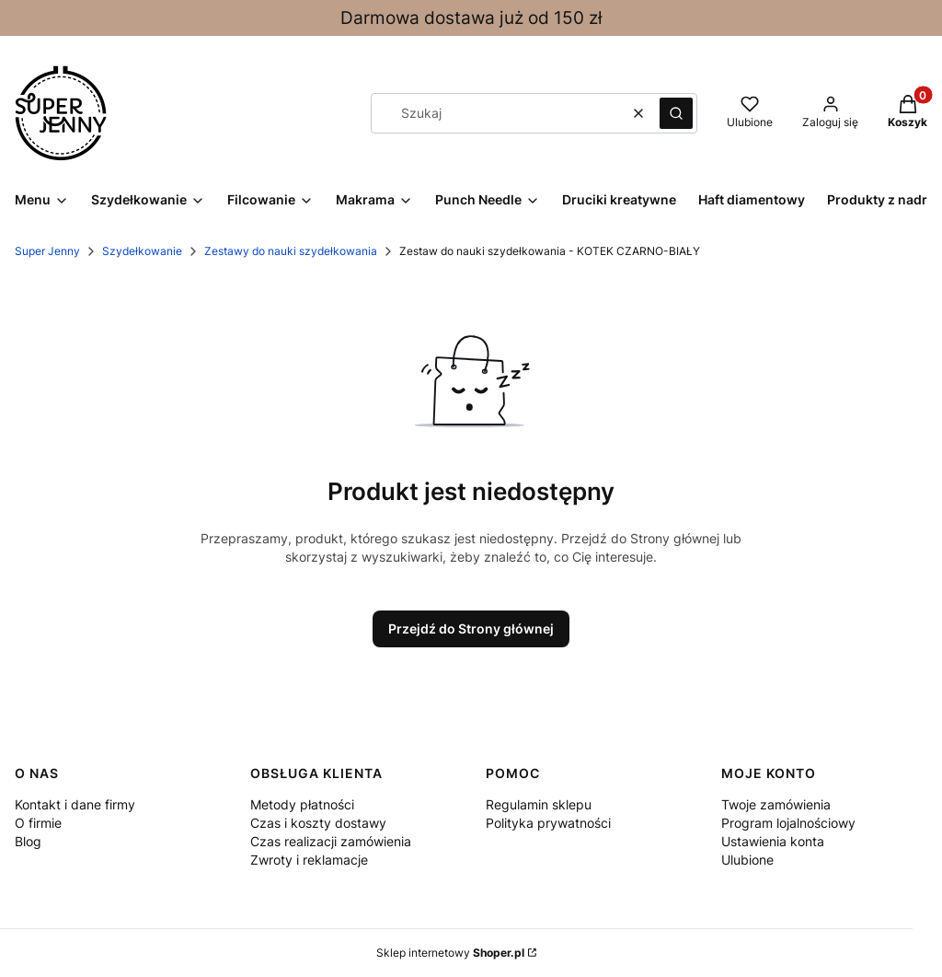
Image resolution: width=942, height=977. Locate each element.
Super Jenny (47, 251)
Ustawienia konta (772, 841)
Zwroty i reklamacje (309, 859)
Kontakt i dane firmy (75, 804)
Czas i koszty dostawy (318, 823)
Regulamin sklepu (539, 804)
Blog (28, 841)
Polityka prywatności (548, 823)
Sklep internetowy (450, 953)
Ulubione (747, 859)
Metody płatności (302, 804)
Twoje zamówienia (776, 804)
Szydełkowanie (142, 251)
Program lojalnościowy (788, 823)
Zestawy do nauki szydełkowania (290, 251)
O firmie (38, 823)
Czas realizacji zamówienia (330, 841)
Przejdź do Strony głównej (471, 628)
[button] (676, 113)
